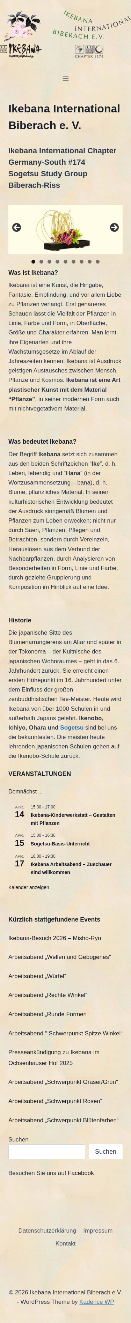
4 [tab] (57, 262)
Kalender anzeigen (28, 887)
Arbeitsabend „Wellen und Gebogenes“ (59, 957)
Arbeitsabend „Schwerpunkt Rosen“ (55, 1101)
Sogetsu (71, 727)
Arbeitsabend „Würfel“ (37, 976)
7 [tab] (81, 262)
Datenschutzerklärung (47, 1230)
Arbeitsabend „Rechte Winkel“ (47, 995)
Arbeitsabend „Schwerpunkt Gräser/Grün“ (63, 1082)
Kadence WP (96, 1302)
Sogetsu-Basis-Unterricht (60, 844)
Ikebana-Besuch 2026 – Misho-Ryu (54, 938)
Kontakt (66, 1243)
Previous (17, 228)
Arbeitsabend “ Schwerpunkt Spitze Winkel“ (65, 1033)
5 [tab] (65, 262)
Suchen (18, 1139)
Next (114, 228)
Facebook (81, 1173)
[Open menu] (65, 78)
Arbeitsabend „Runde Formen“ (48, 1014)
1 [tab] (33, 262)
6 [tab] (73, 262)
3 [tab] (49, 262)
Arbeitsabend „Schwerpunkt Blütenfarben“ (63, 1120)
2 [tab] (41, 262)
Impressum (97, 1230)
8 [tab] (90, 262)
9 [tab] (98, 262)
